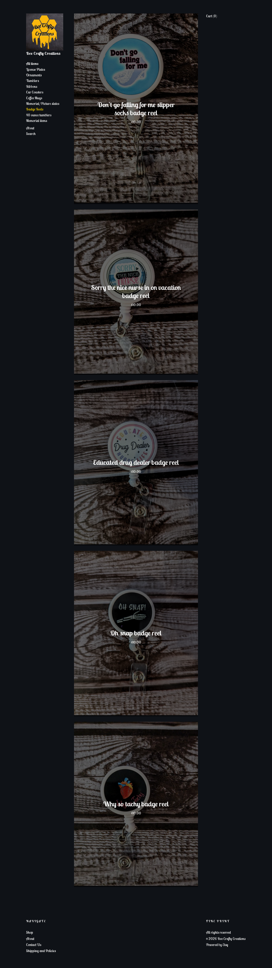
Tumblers (32, 80)
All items (32, 63)
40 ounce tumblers (38, 115)
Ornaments (34, 75)
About (30, 128)
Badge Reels (34, 109)
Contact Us (33, 944)
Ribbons (31, 86)
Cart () (211, 16)
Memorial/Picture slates (42, 103)
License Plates (35, 69)
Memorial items (36, 120)
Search (31, 133)
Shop (29, 932)
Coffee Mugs (34, 98)
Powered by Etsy (217, 944)
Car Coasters (34, 92)
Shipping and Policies (41, 950)
